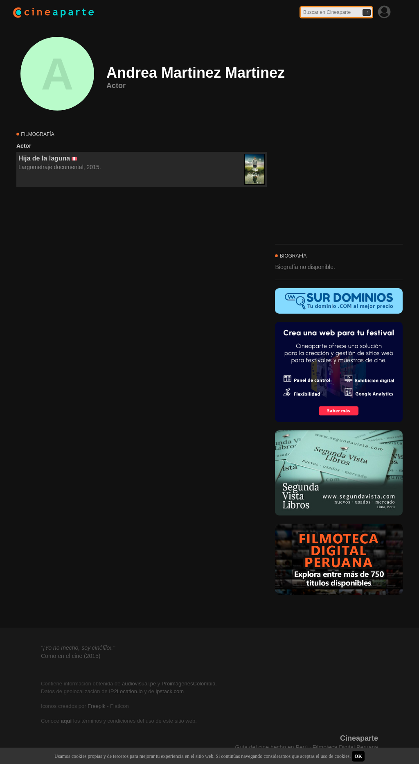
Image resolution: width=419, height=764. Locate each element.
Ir (366, 12)
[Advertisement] (141, 261)
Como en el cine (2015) (71, 656)
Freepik (96, 706)
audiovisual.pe (139, 683)
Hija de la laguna (44, 158)
